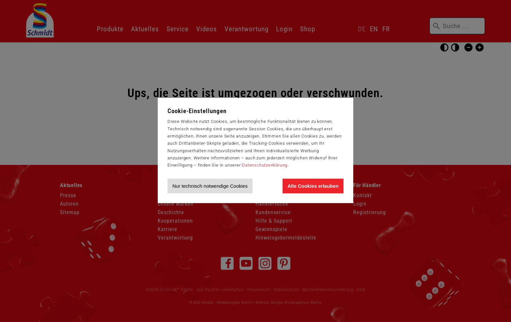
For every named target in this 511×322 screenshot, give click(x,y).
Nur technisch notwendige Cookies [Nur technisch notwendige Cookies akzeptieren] (210, 186)
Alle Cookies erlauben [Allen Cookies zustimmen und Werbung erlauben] (313, 186)
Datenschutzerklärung (264, 165)
